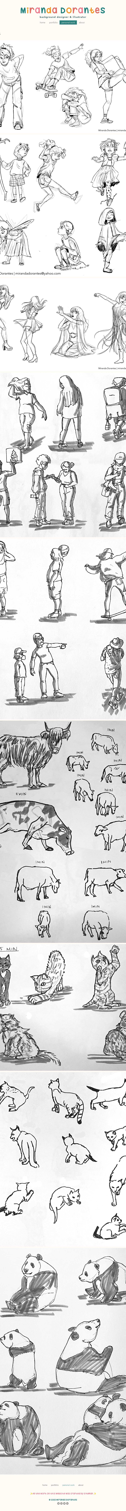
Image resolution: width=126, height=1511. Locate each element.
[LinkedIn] (67, 1503)
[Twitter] (64, 1503)
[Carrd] (58, 1503)
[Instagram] (61, 1503)
